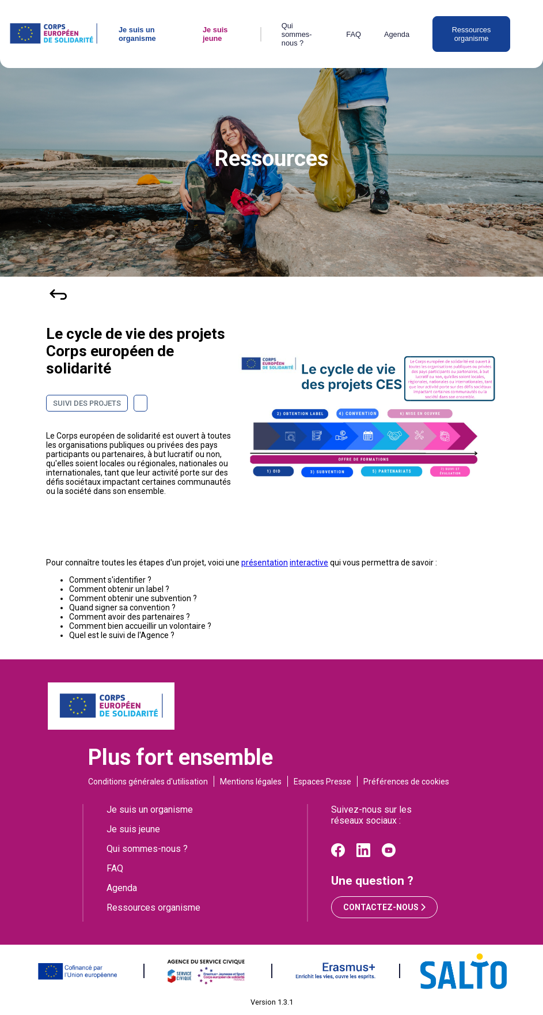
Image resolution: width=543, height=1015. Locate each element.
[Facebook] (338, 853)
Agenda (396, 34)
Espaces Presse (322, 781)
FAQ (353, 34)
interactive (309, 562)
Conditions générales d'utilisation (148, 781)
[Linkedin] (363, 853)
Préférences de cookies (406, 781)
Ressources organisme (471, 34)
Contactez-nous (384, 907)
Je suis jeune (215, 34)
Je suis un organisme (137, 34)
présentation (264, 562)
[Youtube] (389, 853)
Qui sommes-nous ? (297, 34)
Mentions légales (251, 781)
